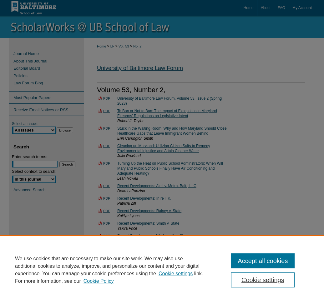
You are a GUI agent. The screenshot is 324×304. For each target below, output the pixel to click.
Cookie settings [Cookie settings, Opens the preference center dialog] (262, 280)
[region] (162, 269)
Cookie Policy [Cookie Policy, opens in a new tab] (99, 281)
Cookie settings (176, 273)
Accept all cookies (263, 260)
